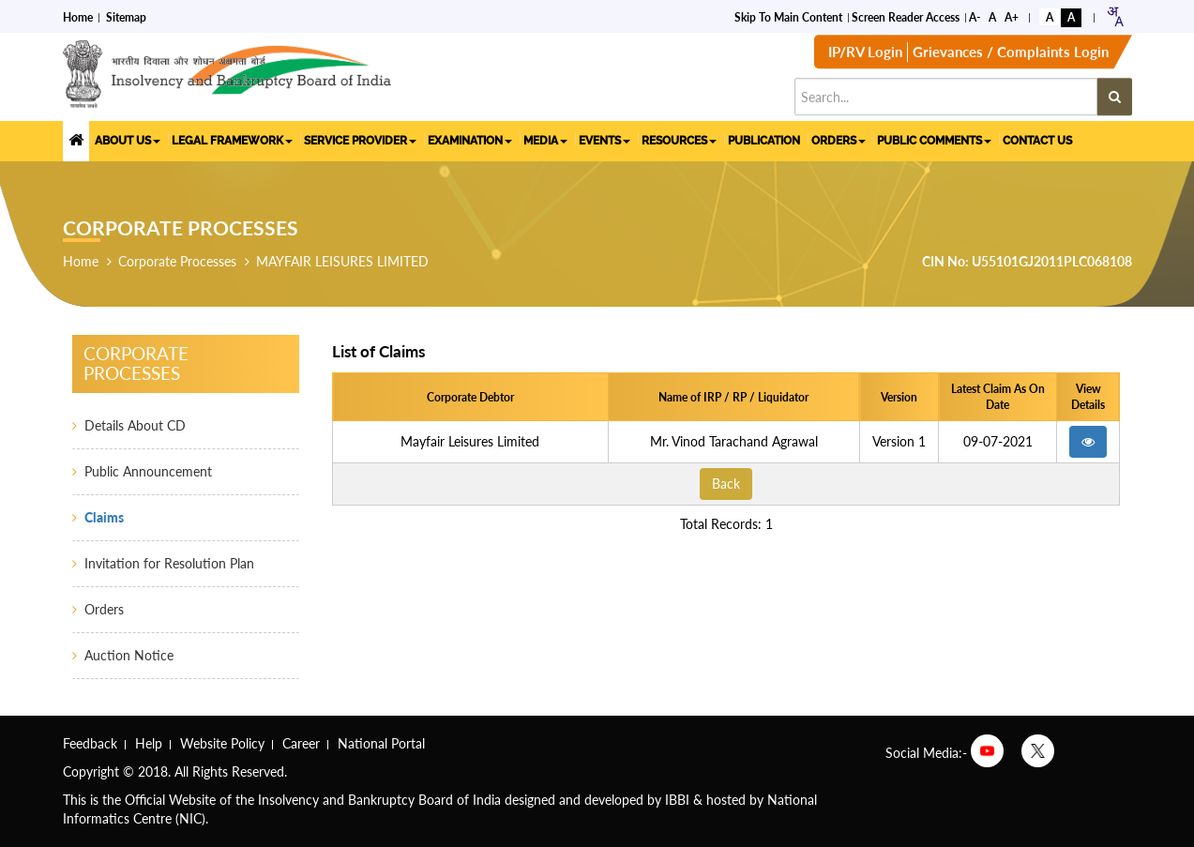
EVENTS (604, 139)
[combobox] (1114, 15)
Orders (104, 609)
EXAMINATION (470, 139)
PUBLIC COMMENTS (934, 139)
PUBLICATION (764, 139)
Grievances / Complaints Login (1011, 53)
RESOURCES (679, 139)
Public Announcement (148, 471)
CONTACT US (1037, 139)
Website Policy (222, 743)
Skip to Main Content (788, 16)
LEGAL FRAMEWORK (232, 139)
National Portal (381, 743)
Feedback (90, 743)
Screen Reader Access (906, 16)
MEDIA (545, 139)
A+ (1012, 16)
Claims (104, 517)
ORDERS (838, 139)
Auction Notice (129, 655)
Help (148, 743)
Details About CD (135, 425)
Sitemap (126, 16)
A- (974, 16)
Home (78, 16)
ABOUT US (127, 139)
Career (301, 743)
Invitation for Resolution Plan (169, 563)
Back (726, 484)
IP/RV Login (865, 53)
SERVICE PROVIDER (360, 139)
